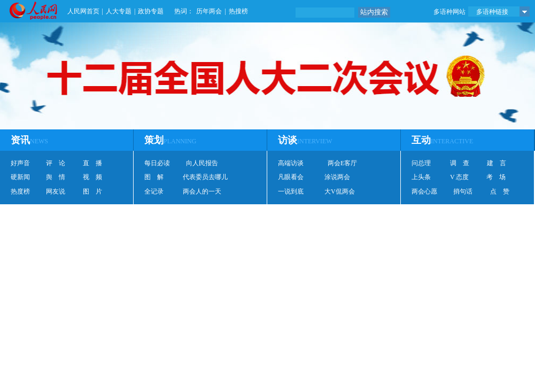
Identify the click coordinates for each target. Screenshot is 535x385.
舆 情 (55, 177)
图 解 (154, 177)
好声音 (20, 163)
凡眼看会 (291, 177)
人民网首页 (83, 11)
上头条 (421, 177)
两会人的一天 (202, 191)
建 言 (496, 163)
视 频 (92, 177)
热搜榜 (238, 11)
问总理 (421, 163)
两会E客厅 (342, 163)
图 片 (92, 191)
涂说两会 (337, 177)
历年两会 (209, 11)
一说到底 (291, 191)
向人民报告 (202, 163)
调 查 (459, 163)
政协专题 (151, 11)
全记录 (154, 191)
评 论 (55, 163)
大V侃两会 (339, 191)
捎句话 (462, 191)
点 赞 (499, 191)
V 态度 (459, 177)
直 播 (92, 163)
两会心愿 (424, 191)
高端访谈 (291, 163)
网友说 (55, 191)
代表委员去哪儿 (205, 177)
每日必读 (157, 163)
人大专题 (118, 11)
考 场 (496, 177)
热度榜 (20, 191)
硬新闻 (20, 177)
